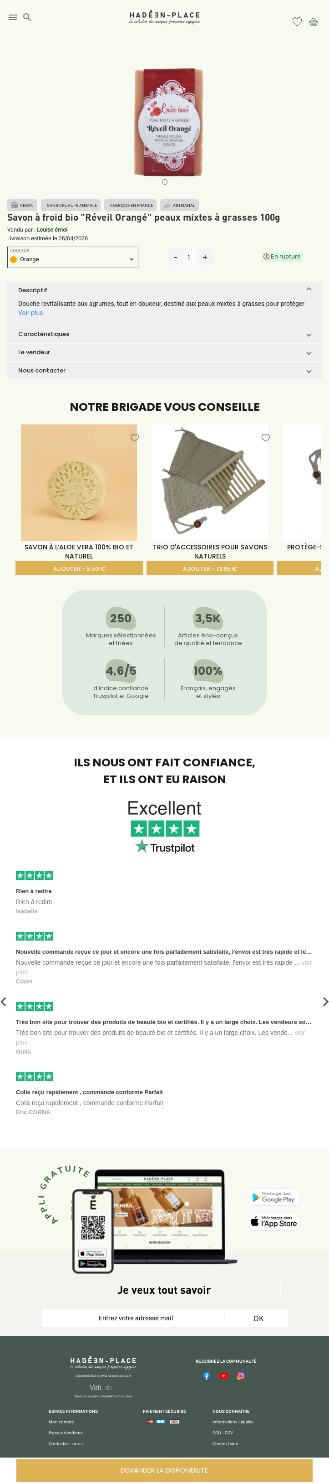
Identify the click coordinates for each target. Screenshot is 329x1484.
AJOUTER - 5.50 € (79, 568)
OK (258, 1318)
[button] (164, 290)
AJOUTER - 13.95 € (210, 568)
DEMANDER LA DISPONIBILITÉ (164, 1470)
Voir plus (30, 312)
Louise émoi (52, 229)
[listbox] (73, 260)
